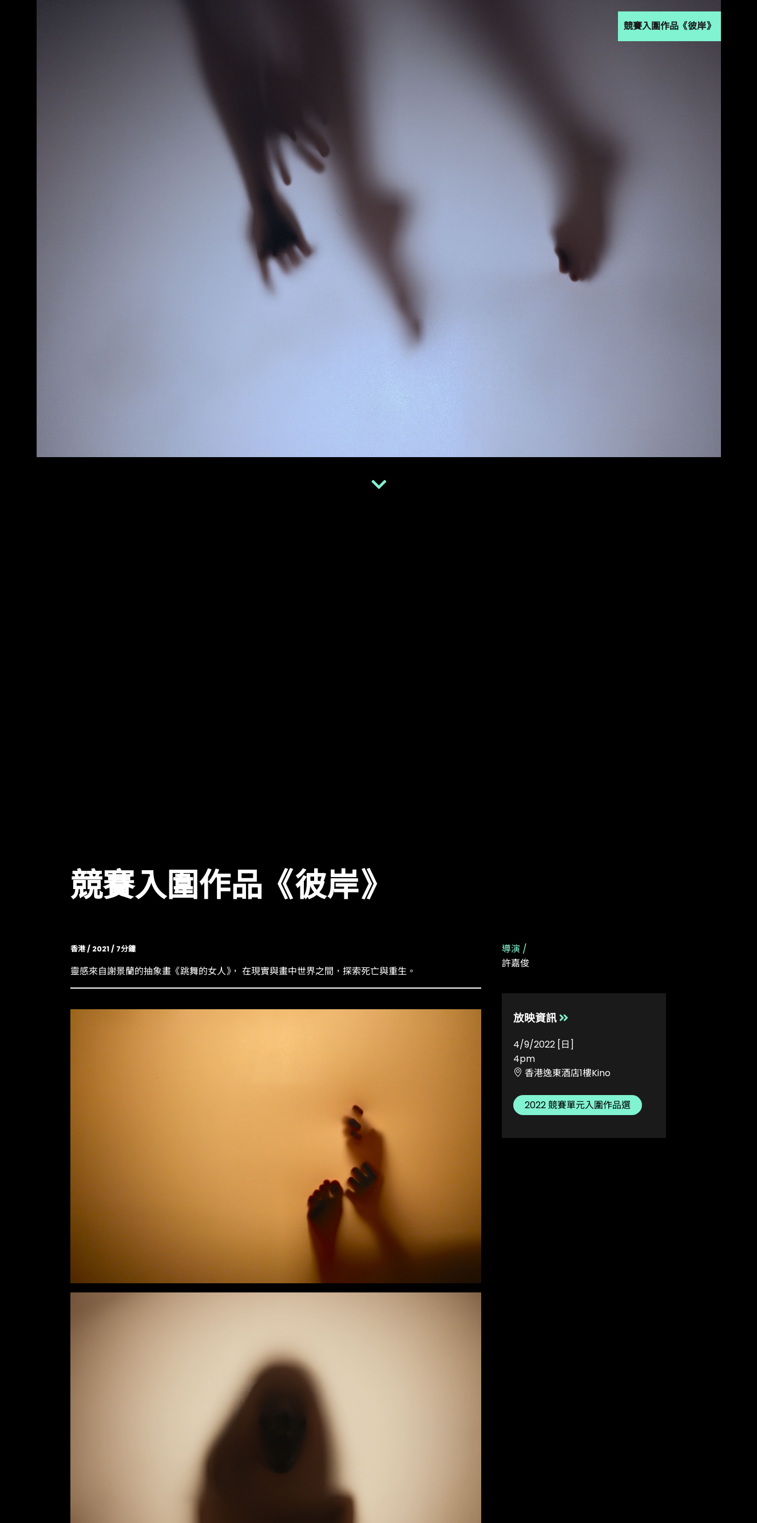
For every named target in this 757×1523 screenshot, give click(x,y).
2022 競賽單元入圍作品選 (578, 1105)
